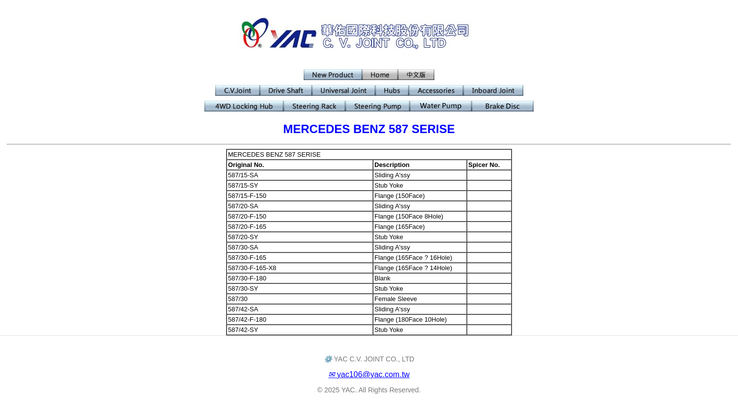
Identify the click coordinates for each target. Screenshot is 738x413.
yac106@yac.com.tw (368, 374)
